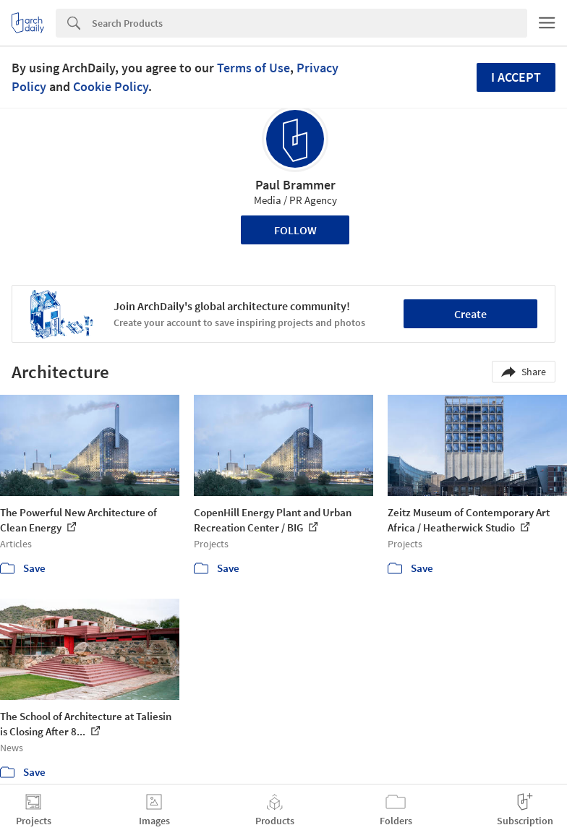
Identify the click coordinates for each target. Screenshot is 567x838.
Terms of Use (253, 67)
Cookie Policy (110, 86)
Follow (295, 230)
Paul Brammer (295, 184)
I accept (516, 77)
